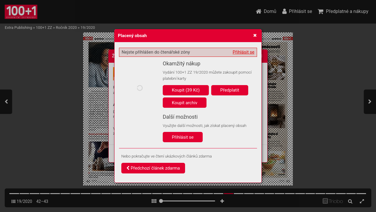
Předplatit (229, 90)
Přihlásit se (243, 52)
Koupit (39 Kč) (186, 90)
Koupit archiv (184, 102)
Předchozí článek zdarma (153, 168)
